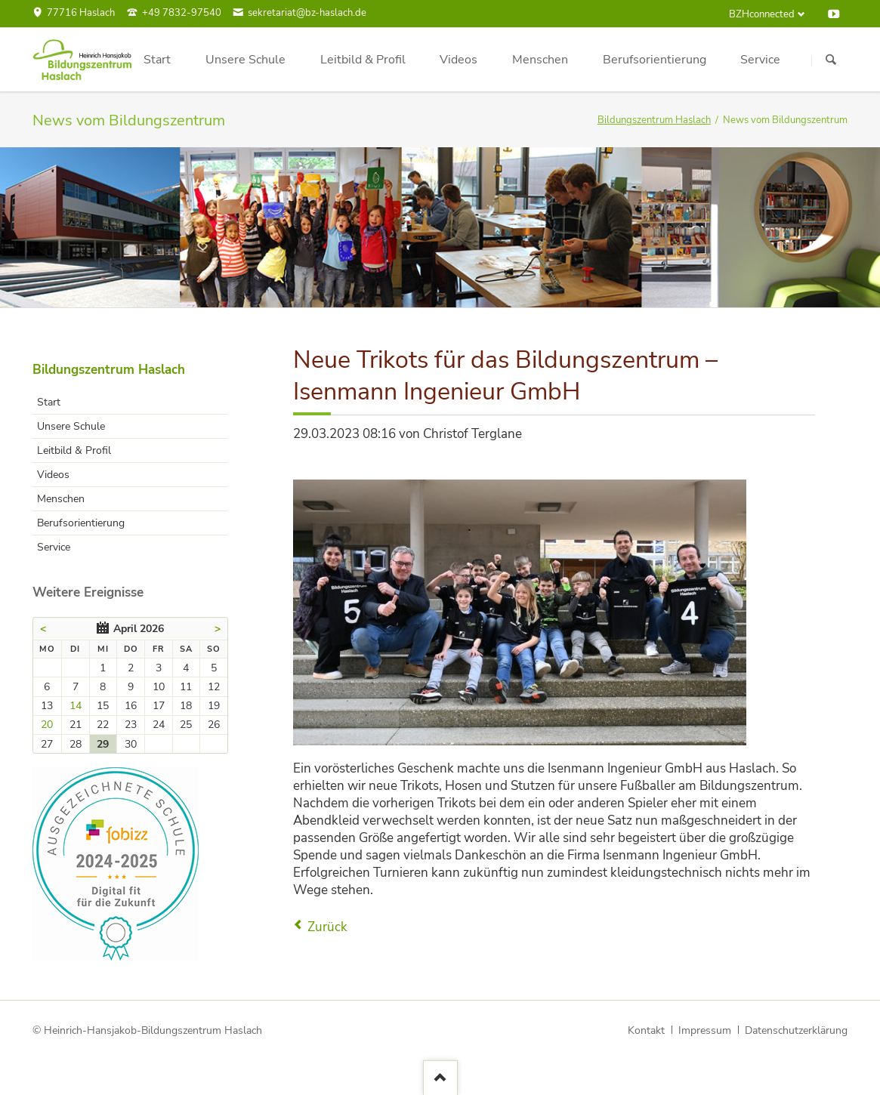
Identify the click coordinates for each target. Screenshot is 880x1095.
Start (48, 402)
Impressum (704, 1030)
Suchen (831, 60)
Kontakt (646, 1030)
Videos (53, 474)
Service (53, 547)
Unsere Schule (71, 426)
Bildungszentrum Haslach (654, 120)
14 (75, 706)
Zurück (327, 927)
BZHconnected (762, 14)
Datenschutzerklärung (796, 1030)
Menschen (61, 499)
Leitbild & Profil (74, 450)
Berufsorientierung (81, 523)
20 (47, 724)
